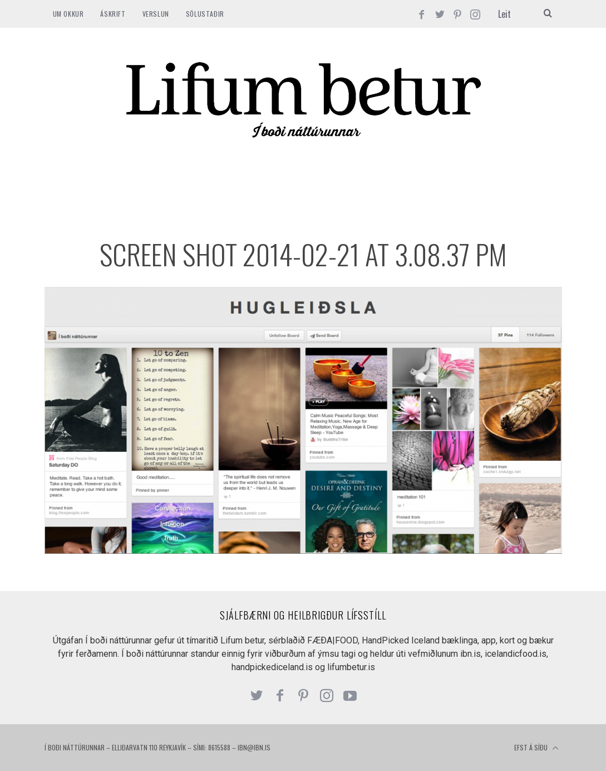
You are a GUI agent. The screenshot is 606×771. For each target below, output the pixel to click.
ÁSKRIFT (112, 13)
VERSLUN (155, 13)
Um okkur (68, 13)
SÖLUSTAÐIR (205, 13)
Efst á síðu (536, 748)
